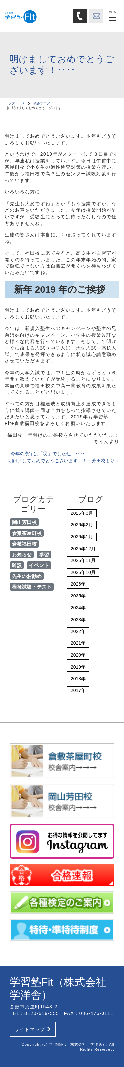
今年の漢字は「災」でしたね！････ (45, 453)
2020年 (78, 655)
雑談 (17, 565)
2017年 (78, 690)
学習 (44, 554)
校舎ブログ (41, 103)
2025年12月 (83, 548)
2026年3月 (82, 513)
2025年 (78, 595)
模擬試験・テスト (32, 587)
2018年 (78, 678)
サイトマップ (33, 1029)
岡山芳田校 (24, 522)
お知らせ (22, 554)
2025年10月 (83, 572)
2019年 (78, 667)
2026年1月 (82, 536)
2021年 (78, 643)
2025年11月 (83, 560)
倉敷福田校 (24, 544)
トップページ (14, 103)
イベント (39, 565)
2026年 (78, 584)
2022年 (78, 631)
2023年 (78, 619)
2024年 (78, 607)
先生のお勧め (27, 576)
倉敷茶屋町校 (27, 533)
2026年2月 (82, 524)
